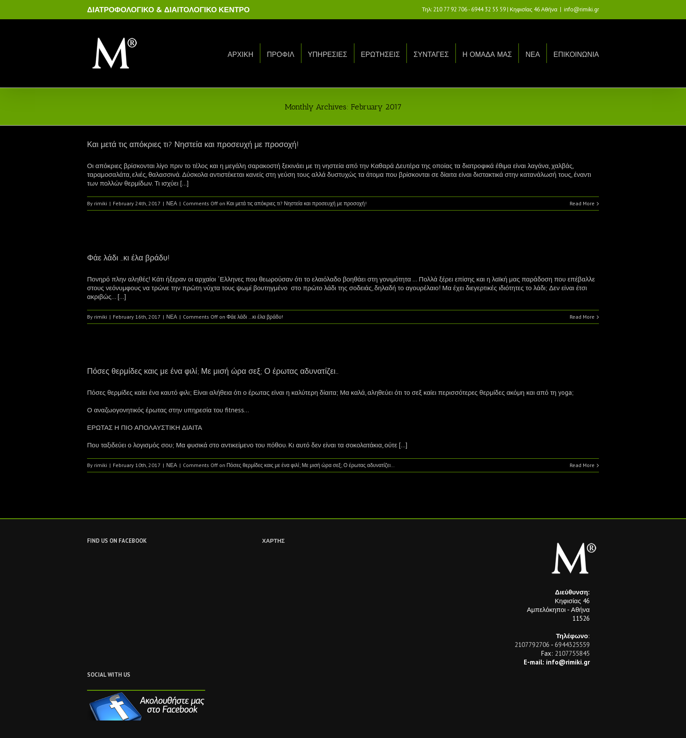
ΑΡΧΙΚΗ (240, 54)
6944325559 (572, 644)
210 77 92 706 (450, 9)
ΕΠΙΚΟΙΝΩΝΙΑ (576, 54)
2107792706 (532, 644)
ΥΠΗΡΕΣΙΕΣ (327, 54)
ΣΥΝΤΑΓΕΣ (431, 54)
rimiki (100, 203)
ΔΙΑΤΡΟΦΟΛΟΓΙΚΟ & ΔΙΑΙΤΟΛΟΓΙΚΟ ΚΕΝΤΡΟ (168, 9)
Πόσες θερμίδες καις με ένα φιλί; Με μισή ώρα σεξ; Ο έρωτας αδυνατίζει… (213, 371)
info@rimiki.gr (581, 9)
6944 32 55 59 (488, 9)
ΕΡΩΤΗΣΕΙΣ (380, 54)
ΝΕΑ (532, 54)
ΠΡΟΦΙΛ (280, 54)
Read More (582, 203)
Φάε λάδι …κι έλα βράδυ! (128, 258)
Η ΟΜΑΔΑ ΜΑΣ (487, 54)
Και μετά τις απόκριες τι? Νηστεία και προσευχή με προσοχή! (193, 144)
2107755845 (572, 653)
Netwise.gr (249, 723)
